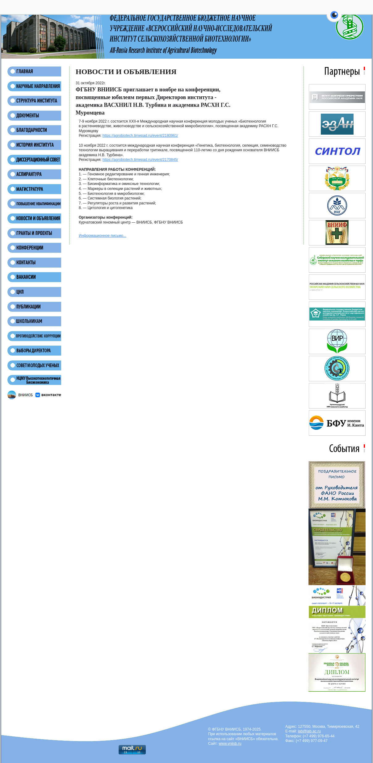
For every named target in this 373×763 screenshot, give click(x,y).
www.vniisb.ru (230, 743)
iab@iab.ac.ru (309, 731)
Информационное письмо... (102, 235)
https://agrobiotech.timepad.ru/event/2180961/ (140, 135)
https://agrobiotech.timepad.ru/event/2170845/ (140, 159)
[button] (334, 18)
